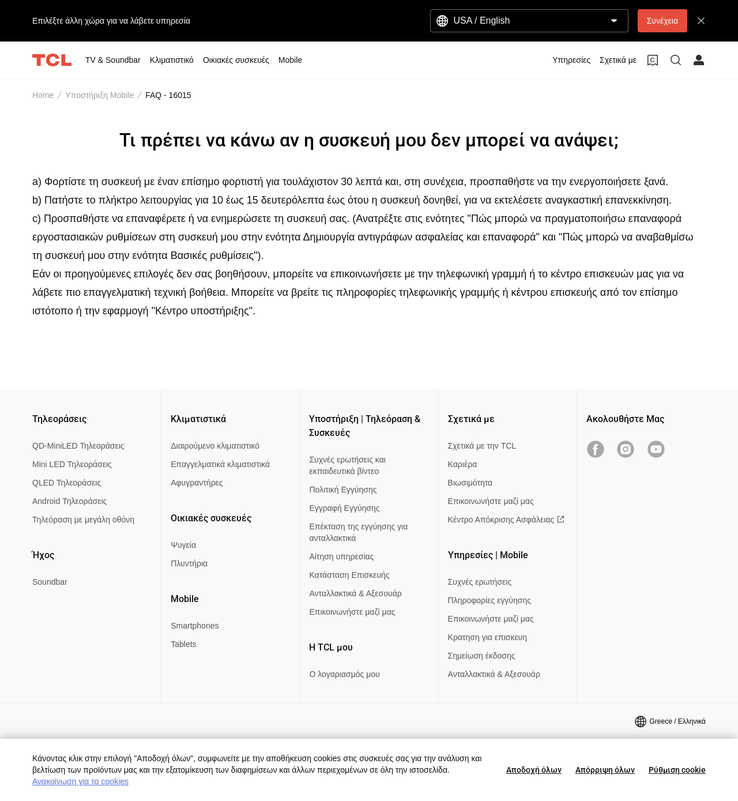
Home (43, 95)
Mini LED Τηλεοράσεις (72, 464)
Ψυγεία (183, 545)
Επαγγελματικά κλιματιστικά (220, 464)
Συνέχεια (662, 20)
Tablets (183, 644)
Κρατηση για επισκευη (487, 637)
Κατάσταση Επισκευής (349, 575)
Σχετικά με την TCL (482, 445)
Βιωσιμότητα (470, 482)
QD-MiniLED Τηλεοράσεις (78, 445)
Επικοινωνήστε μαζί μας (352, 611)
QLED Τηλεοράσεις (66, 482)
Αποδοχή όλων (534, 769)
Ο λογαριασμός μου (344, 674)
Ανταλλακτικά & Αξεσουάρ (355, 593)
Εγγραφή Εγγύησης (344, 508)
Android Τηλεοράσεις (69, 501)
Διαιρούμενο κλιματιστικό (215, 445)
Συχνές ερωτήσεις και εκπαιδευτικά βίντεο (347, 465)
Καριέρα (462, 464)
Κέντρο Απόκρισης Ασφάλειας (506, 519)
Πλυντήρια (189, 563)
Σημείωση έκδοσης (481, 655)
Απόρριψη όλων (605, 769)
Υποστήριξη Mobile (99, 95)
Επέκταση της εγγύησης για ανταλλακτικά (358, 532)
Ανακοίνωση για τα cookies (80, 781)
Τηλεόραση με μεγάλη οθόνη (83, 519)
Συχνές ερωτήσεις (480, 581)
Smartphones (195, 625)
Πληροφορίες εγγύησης (489, 600)
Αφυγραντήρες (197, 482)
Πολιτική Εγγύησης (342, 489)
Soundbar (49, 581)
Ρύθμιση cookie (677, 769)
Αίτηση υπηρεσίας (341, 556)
